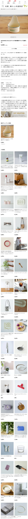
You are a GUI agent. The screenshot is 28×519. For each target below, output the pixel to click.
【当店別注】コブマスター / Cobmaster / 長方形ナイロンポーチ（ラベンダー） (7, 415)
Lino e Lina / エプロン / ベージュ (20, 251)
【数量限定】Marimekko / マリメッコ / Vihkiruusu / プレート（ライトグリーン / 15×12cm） (20, 211)
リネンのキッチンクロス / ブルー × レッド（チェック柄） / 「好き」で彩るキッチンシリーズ (7, 476)
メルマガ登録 (14, 48)
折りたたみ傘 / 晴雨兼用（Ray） (6, 456)
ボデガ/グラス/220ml (18, 456)
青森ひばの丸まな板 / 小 (18, 333)
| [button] (12, 37)
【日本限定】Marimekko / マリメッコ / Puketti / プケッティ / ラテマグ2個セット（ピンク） (7, 211)
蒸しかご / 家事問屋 (17, 375)
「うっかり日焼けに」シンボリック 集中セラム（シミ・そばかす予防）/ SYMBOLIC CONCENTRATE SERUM (7, 166)
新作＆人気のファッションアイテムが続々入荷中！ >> (9, 9)
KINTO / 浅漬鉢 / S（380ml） (5, 375)
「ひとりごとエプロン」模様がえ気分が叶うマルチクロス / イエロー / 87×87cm (7, 334)
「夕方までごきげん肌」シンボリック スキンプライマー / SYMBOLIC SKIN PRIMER (20, 166)
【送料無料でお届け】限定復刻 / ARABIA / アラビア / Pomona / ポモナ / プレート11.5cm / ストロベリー (7, 252)
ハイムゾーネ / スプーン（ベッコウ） (20, 272)
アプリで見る (13, 516)
